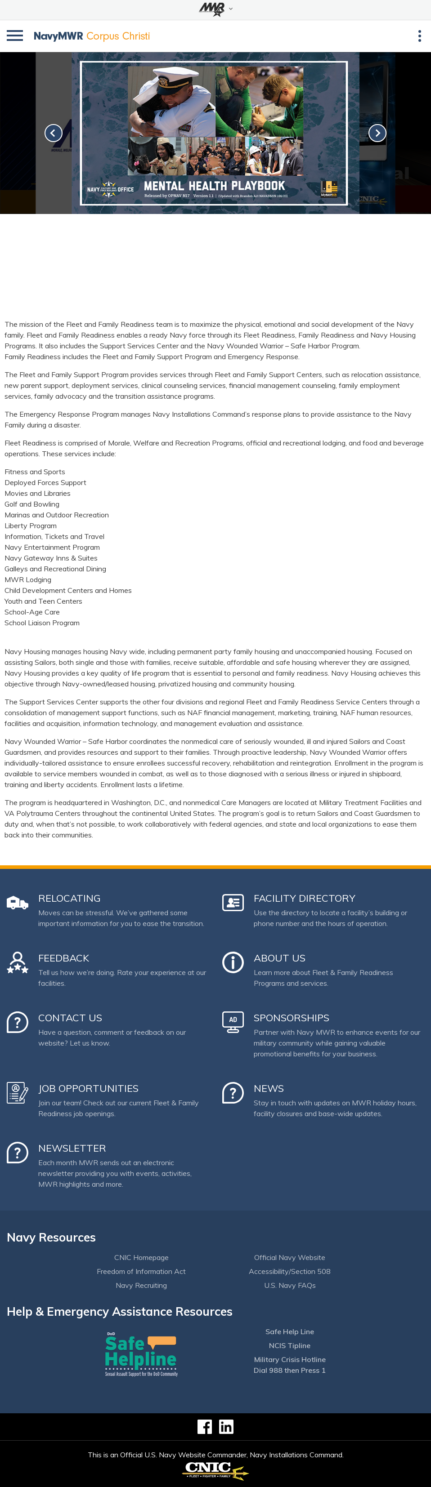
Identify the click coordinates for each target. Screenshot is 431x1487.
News (269, 1088)
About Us (279, 958)
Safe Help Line (289, 1331)
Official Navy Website (289, 1257)
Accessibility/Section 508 (290, 1271)
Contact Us (70, 1017)
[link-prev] (54, 133)
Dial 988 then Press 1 (290, 1370)
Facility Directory (304, 898)
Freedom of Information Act (141, 1271)
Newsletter (72, 1148)
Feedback (63, 958)
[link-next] (377, 133)
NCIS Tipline (289, 1345)
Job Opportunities (88, 1088)
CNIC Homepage (141, 1257)
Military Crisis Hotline (290, 1359)
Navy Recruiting (141, 1285)
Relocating (69, 898)
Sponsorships (291, 1017)
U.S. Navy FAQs (290, 1285)
